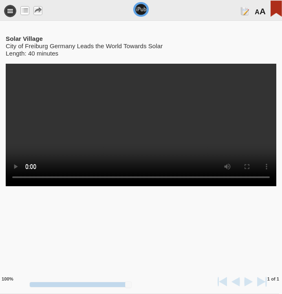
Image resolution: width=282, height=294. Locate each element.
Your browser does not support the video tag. (141, 125)
